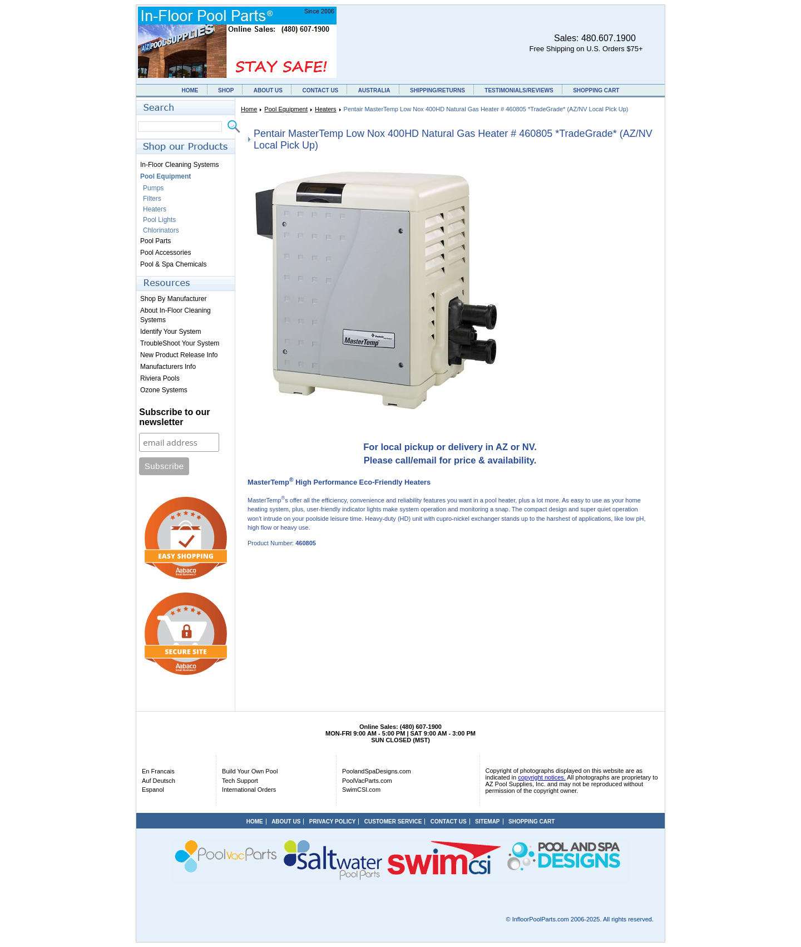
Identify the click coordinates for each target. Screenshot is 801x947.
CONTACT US (320, 90)
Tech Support (240, 780)
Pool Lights (159, 220)
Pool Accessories (165, 253)
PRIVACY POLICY (332, 821)
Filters (152, 199)
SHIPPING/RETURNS (437, 90)
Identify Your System (170, 332)
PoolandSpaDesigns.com (376, 771)
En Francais (158, 771)
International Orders (249, 789)
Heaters (326, 109)
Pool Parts (155, 241)
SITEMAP (487, 821)
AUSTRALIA (374, 90)
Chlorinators (161, 230)
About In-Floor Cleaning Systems (175, 315)
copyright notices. (542, 777)
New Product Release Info (178, 355)
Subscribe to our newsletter (174, 417)
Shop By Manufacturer (173, 299)
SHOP (226, 90)
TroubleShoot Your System (179, 343)
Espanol (153, 789)
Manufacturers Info (168, 367)
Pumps (153, 188)
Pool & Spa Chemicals (173, 264)
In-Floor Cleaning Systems (179, 165)
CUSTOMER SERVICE (393, 821)
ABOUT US (268, 90)
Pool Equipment (286, 109)
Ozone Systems (163, 390)
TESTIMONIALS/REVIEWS (518, 90)
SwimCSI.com (361, 789)
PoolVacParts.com (367, 780)
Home (249, 109)
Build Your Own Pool (250, 771)
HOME (190, 90)
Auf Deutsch (158, 780)
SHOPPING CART (596, 90)
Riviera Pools (160, 378)
